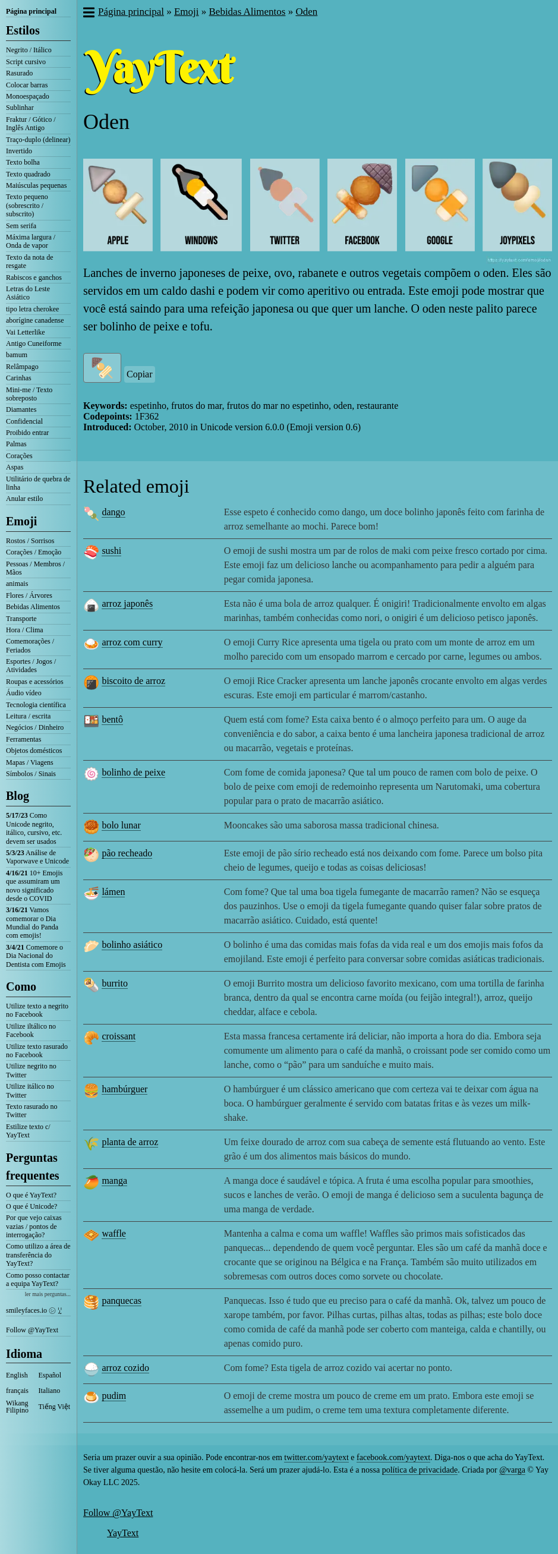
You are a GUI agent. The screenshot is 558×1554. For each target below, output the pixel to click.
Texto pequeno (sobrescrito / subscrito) (27, 205)
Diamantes (21, 409)
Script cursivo (26, 62)
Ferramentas (23, 739)
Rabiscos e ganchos (34, 277)
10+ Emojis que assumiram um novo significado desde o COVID (34, 886)
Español (50, 1375)
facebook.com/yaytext (393, 1457)
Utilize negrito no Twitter (31, 1070)
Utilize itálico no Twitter (30, 1090)
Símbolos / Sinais (31, 774)
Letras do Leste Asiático (28, 293)
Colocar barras (27, 85)
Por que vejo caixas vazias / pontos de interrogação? (34, 1226)
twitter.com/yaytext (316, 1457)
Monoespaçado (27, 96)
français (17, 1390)
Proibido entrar (27, 432)
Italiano (50, 1390)
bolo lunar (121, 825)
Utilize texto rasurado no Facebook (37, 1050)
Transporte (21, 618)
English (17, 1375)
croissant (118, 1036)
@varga (512, 1469)
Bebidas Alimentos (33, 607)
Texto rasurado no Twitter (31, 1110)
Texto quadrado (28, 174)
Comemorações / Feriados (30, 645)
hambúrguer (124, 1089)
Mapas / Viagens (29, 762)
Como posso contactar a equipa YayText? (38, 1279)
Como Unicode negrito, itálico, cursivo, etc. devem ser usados (34, 828)
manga (114, 1180)
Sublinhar (20, 107)
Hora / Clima (24, 630)
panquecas (121, 1300)
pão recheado (127, 853)
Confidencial (24, 421)
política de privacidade (420, 1469)
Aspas (14, 467)
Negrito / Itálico (29, 50)
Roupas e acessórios (35, 681)
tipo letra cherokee (32, 309)
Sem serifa (21, 226)
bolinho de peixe (133, 772)
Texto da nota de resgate (29, 261)
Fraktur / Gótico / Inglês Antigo (31, 123)
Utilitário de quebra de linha (38, 483)
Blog (17, 795)
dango (113, 512)
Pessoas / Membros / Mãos (35, 568)
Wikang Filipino (17, 1406)
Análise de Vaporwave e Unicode (37, 857)
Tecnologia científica (36, 705)
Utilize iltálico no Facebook (31, 1030)
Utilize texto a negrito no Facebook (37, 1010)
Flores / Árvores (29, 595)
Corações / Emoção (33, 552)
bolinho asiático (132, 945)
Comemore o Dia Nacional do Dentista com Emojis (36, 956)
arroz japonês (127, 603)
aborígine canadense (35, 320)
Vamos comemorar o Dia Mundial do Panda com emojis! (32, 923)
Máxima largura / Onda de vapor (30, 241)
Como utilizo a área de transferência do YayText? (38, 1255)
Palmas (16, 444)
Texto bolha (23, 162)
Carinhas (18, 378)
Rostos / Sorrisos (30, 541)
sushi (111, 551)
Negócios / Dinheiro (35, 727)
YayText (122, 1533)
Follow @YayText (32, 1330)
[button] (88, 13)
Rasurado (19, 73)
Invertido (19, 151)
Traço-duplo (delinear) (38, 139)
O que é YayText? (31, 1195)
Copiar (140, 374)
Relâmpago (22, 367)
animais (17, 583)
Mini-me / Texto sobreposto (29, 394)
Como (21, 986)
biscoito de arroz (133, 681)
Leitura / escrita (28, 716)
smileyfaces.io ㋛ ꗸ (34, 1310)
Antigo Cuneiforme (34, 343)
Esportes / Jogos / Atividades (31, 665)
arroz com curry (132, 642)
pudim (114, 1396)
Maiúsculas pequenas (36, 185)
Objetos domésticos (34, 750)
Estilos (23, 30)
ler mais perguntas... (48, 1294)
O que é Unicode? (31, 1206)
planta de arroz (130, 1142)
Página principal (31, 11)
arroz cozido (125, 1368)
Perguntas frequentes (32, 1166)
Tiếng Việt (55, 1406)
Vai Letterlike (25, 332)
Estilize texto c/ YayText (28, 1131)
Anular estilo (24, 498)
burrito (115, 983)
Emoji (21, 521)
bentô (112, 719)
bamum (16, 355)
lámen (113, 892)
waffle (114, 1233)
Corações (19, 456)
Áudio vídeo (24, 693)
